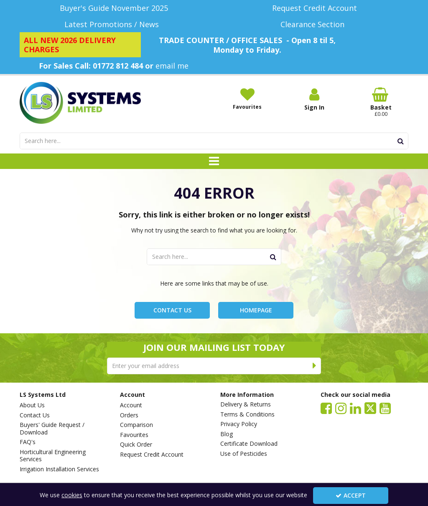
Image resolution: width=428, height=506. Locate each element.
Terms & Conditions (247, 414)
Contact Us (172, 310)
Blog (226, 434)
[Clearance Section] (314, 24)
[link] (326, 407)
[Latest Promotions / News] (114, 24)
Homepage (256, 310)
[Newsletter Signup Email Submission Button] (314, 366)
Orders (129, 415)
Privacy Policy (238, 424)
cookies (71, 495)
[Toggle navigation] (214, 161)
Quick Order (136, 444)
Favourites (134, 435)
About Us (32, 405)
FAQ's (28, 442)
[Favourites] (247, 98)
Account (131, 405)
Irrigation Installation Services (59, 469)
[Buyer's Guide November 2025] (114, 8)
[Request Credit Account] (314, 8)
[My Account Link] (314, 99)
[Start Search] (400, 141)
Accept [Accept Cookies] (351, 495)
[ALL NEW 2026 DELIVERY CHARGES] (80, 44)
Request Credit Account (151, 454)
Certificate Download (249, 443)
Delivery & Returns (245, 404)
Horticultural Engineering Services (53, 455)
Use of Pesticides (243, 453)
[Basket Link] (381, 102)
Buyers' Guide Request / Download (52, 428)
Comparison (136, 425)
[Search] (206, 141)
